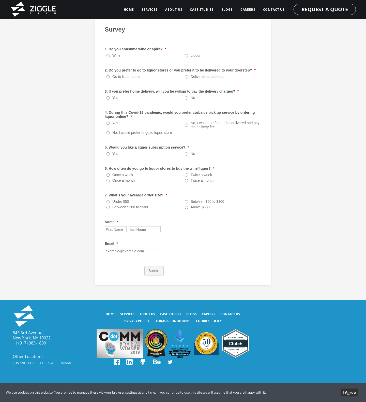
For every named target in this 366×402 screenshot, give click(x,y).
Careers (247, 9)
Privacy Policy (136, 321)
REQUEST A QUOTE (324, 9)
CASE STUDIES (202, 9)
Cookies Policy (209, 321)
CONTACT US (274, 9)
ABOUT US (173, 9)
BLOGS (227, 9)
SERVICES (150, 9)
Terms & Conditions (173, 321)
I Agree (349, 392)
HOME (129, 9)
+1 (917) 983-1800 (29, 343)
